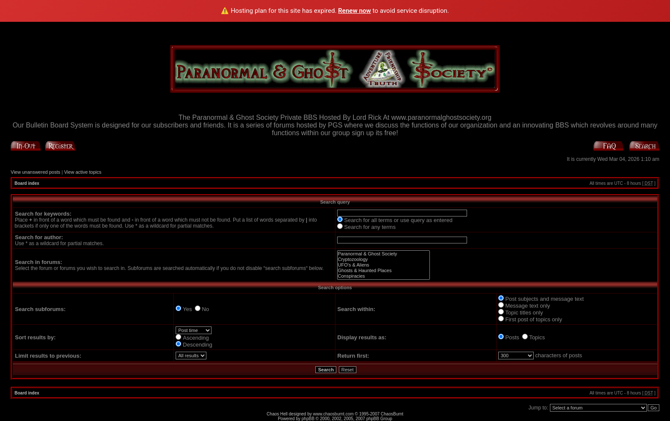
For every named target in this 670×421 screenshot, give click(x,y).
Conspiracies (383, 276)
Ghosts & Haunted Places (383, 270)
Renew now (354, 11)
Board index (27, 183)
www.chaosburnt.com (333, 414)
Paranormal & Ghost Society (383, 254)
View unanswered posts (35, 172)
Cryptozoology (383, 259)
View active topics (82, 172)
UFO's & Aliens (383, 265)
